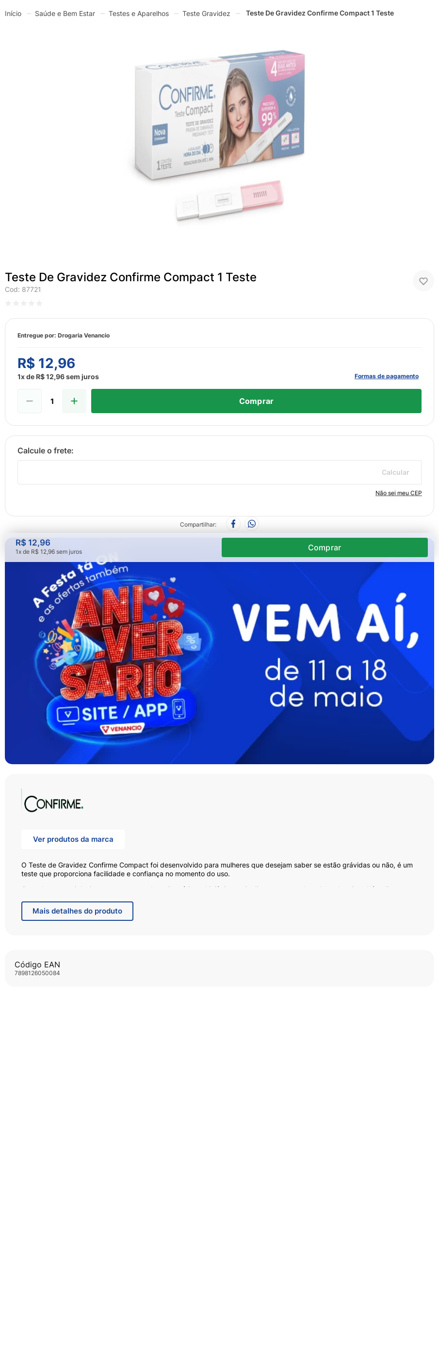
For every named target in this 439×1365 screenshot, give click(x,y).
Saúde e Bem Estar (65, 13)
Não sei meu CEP (398, 493)
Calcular (395, 472)
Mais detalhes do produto (77, 910)
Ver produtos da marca (73, 839)
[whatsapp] (251, 524)
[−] (29, 401)
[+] (74, 401)
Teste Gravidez (206, 13)
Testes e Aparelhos (139, 13)
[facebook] (233, 524)
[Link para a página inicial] (13, 13)
